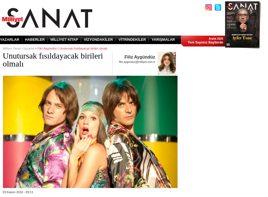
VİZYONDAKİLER (98, 39)
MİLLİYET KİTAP (64, 39)
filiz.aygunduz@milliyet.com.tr (137, 61)
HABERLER (35, 39)
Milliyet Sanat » (13, 48)
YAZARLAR (9, 39)
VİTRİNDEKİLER (132, 39)
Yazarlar (28, 48)
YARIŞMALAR (163, 39)
